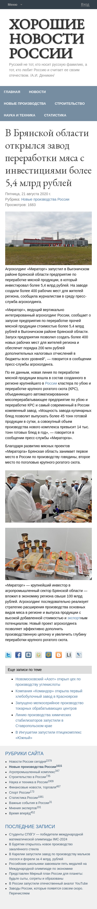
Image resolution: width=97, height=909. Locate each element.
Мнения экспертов (25, 808)
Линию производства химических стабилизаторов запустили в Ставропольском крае (43, 720)
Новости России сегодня (30, 761)
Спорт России (21, 792)
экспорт (74, 618)
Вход (85, 4)
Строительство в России (29, 777)
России (51, 383)
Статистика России (26, 798)
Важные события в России (30, 803)
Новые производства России (45, 199)
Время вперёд (22, 813)
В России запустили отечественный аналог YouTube (48, 883)
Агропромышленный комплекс (34, 772)
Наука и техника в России (31, 782)
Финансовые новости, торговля (35, 787)
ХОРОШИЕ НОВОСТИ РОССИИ (46, 39)
